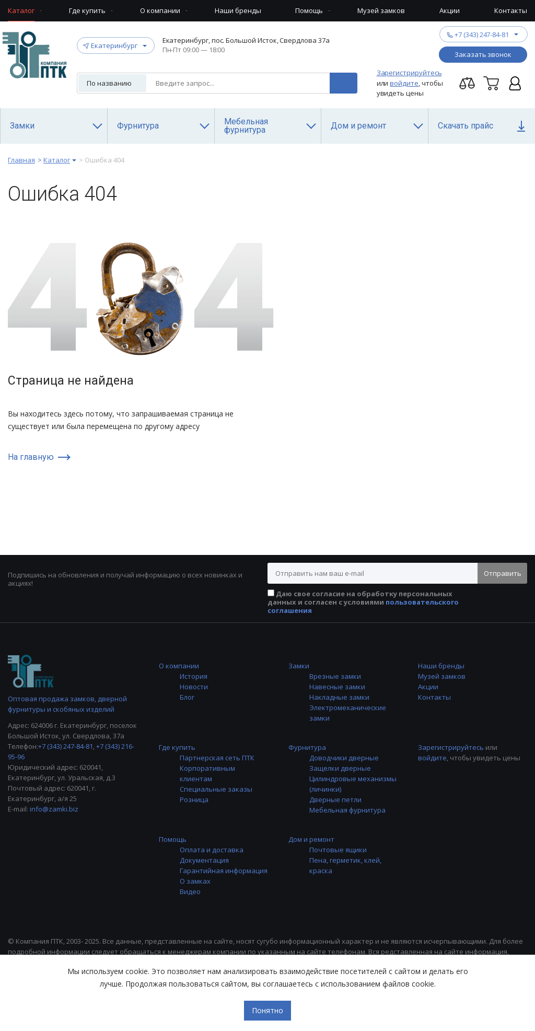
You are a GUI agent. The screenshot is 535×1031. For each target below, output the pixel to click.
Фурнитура (307, 747)
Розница (194, 799)
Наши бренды (441, 665)
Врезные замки (335, 676)
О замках (195, 881)
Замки (298, 665)
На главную (31, 457)
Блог (187, 697)
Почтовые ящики (338, 849)
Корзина (491, 83)
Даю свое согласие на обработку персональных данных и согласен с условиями (363, 602)
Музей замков (442, 676)
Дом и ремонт (311, 839)
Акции (428, 686)
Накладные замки (339, 697)
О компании (179, 665)
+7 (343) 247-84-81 (482, 34)
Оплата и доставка (211, 849)
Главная (21, 160)
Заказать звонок (483, 54)
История (193, 676)
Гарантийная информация (224, 870)
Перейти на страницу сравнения (467, 83)
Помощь (173, 839)
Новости (194, 686)
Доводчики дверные (344, 757)
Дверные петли (335, 799)
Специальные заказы (216, 789)
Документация (204, 860)
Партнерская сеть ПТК (217, 757)
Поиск (343, 83)
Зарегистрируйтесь (409, 72)
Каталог (56, 160)
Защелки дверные (340, 768)
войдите (404, 83)
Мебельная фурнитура (347, 810)
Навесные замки (337, 686)
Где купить (177, 747)
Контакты (434, 697)
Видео (190, 891)
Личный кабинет (515, 83)
